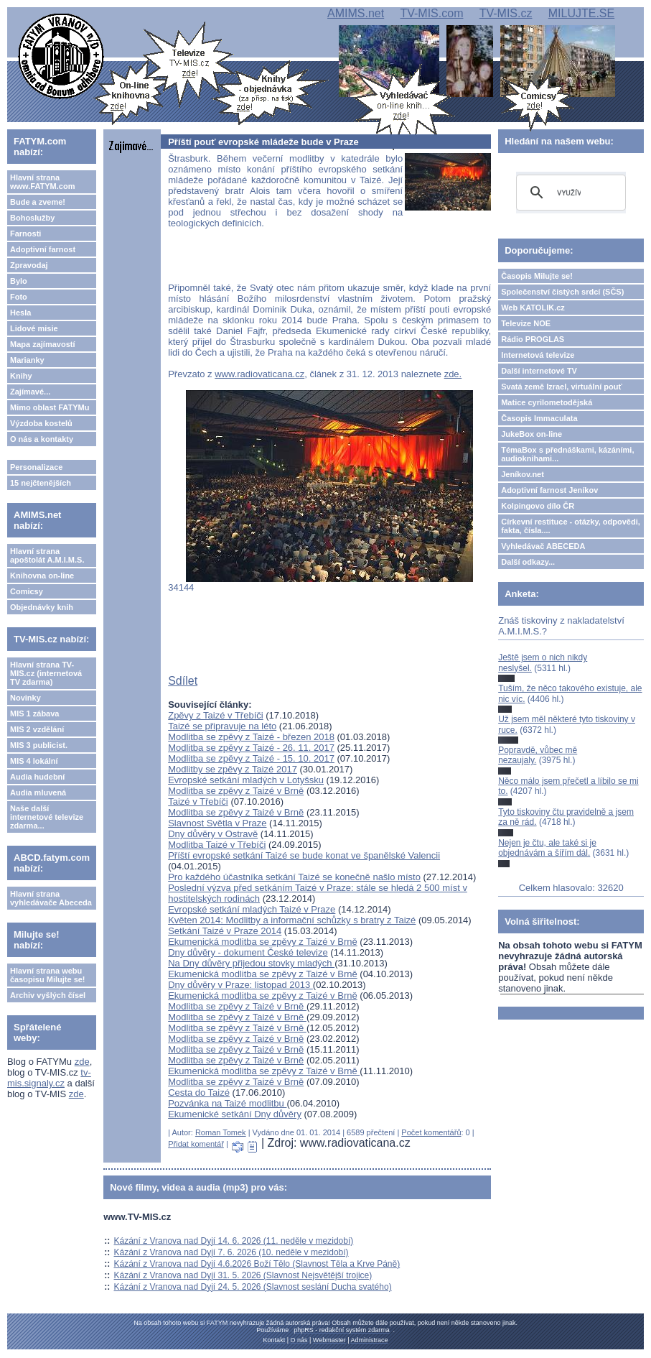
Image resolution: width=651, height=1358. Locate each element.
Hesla (20, 312)
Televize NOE (526, 323)
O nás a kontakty (41, 439)
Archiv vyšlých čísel (47, 995)
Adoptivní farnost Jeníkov (549, 490)
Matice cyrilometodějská (546, 402)
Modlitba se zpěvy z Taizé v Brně (236, 790)
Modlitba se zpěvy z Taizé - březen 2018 (251, 736)
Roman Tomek (220, 1132)
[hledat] (569, 192)
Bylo (18, 281)
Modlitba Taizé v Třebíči (217, 844)
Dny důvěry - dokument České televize (248, 952)
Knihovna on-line (42, 575)
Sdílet (182, 681)
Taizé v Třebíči (198, 801)
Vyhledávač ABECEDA (543, 546)
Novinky (25, 697)
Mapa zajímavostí (42, 344)
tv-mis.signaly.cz (49, 1078)
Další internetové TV (539, 370)
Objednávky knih (41, 607)
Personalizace (36, 467)
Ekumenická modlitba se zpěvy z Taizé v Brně (262, 941)
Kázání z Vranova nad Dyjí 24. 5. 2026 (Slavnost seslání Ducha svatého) (253, 1287)
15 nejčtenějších (40, 483)
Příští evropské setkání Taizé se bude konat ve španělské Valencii (304, 855)
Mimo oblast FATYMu (49, 407)
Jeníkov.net (522, 474)
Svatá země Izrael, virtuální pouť (561, 386)
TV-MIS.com (431, 13)
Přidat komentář (196, 1144)
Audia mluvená (38, 792)
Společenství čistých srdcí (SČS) (562, 291)
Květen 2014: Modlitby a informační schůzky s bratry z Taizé (292, 920)
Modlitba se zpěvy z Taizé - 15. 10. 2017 (251, 758)
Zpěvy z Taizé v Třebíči (215, 715)
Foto (18, 296)
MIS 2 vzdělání (37, 729)
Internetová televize (537, 355)
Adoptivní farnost (42, 249)
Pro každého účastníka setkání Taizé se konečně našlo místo (294, 877)
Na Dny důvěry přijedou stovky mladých (251, 963)
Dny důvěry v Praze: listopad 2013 (240, 984)
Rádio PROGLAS (532, 339)
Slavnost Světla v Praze (217, 823)
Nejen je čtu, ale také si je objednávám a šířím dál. (547, 848)
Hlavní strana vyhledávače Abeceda (51, 898)
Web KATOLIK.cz (533, 307)
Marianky (27, 360)
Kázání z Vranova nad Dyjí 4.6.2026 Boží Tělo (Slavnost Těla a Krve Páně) (257, 1264)
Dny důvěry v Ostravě (213, 833)
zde (82, 1061)
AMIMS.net (355, 13)
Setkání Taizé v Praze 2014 (224, 930)
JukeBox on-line (531, 434)
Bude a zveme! (37, 202)
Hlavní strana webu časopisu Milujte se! (47, 975)
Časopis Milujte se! (537, 276)
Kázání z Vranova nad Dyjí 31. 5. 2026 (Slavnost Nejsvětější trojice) (243, 1275)
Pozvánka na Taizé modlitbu (227, 1103)
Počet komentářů (431, 1132)
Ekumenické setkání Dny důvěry (234, 1114)
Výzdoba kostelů (41, 423)
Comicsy (26, 591)
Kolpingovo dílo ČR (537, 506)
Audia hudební (37, 776)
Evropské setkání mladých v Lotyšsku (246, 780)
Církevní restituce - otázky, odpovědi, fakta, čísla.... (570, 526)
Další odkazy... (528, 562)
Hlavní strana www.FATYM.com (42, 181)
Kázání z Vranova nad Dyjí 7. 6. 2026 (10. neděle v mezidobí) (231, 1252)
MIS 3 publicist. (38, 745)
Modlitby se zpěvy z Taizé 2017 (232, 769)
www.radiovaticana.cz (259, 374)
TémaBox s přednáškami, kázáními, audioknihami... (567, 454)
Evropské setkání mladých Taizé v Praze (251, 909)
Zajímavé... (30, 391)
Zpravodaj (29, 265)
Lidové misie (34, 328)
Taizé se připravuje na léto (222, 726)
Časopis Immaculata (539, 418)
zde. (453, 374)
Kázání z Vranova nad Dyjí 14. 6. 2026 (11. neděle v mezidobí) (234, 1241)
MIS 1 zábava (34, 713)
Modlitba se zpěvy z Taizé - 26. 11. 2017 (251, 747)
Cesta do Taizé (199, 1092)
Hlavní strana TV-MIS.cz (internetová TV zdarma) (46, 673)
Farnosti (25, 233)
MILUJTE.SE (581, 13)
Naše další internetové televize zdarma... (46, 817)
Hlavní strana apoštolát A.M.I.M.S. (47, 555)
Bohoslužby (32, 217)
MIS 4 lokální (34, 761)
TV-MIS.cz (506, 13)
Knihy (21, 375)
